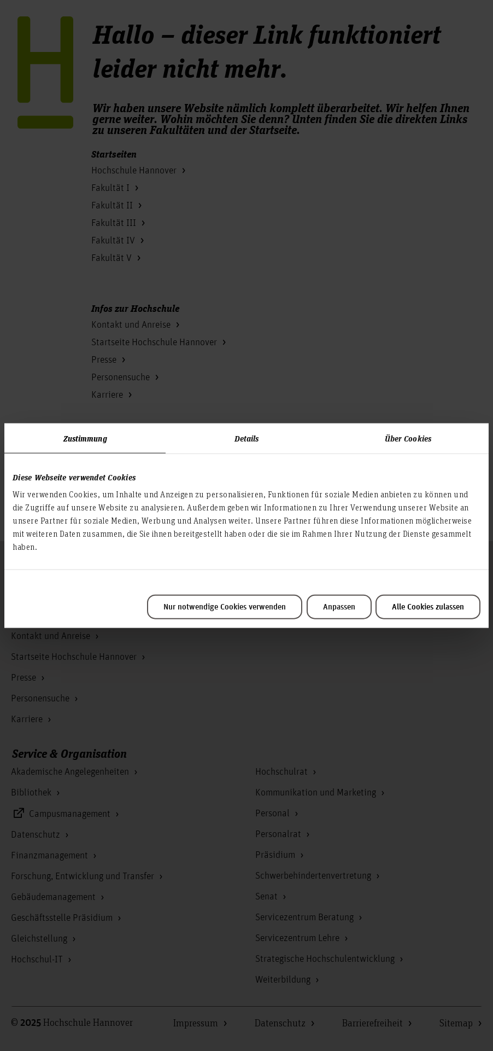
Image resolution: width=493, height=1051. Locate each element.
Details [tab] (246, 437)
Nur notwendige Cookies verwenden (224, 607)
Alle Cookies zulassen (428, 607)
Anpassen (339, 607)
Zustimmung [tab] (85, 437)
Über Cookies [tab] (408, 437)
